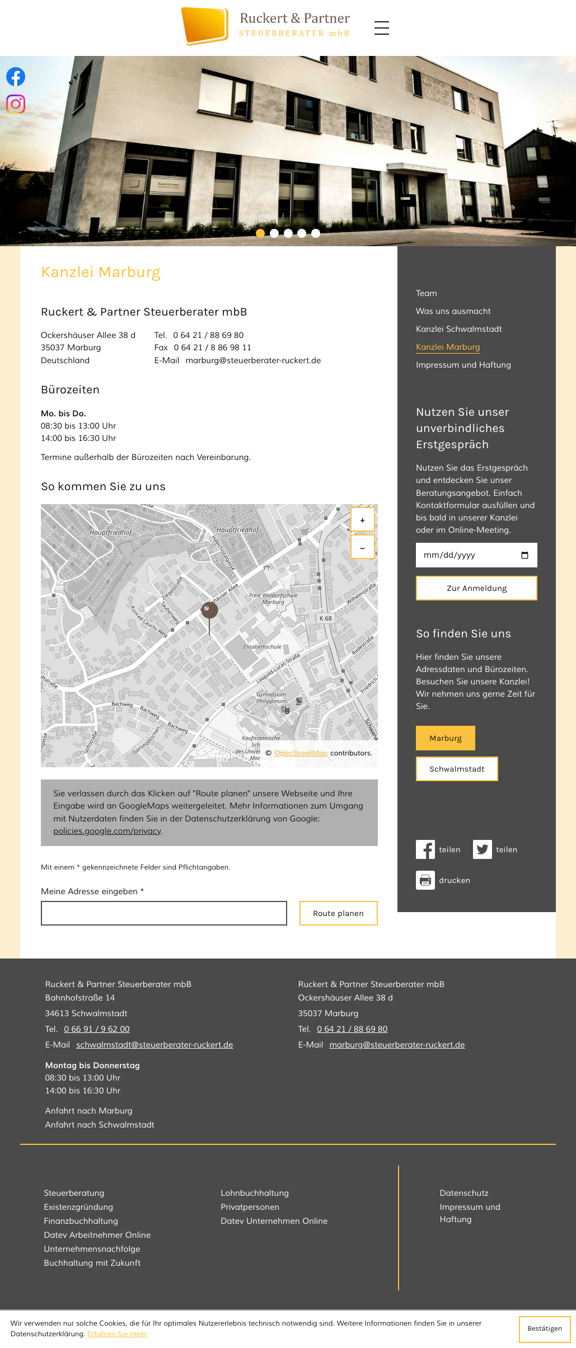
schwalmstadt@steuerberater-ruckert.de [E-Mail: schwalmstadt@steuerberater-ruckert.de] (154, 1045)
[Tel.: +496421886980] (209, 336)
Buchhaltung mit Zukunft (92, 1263)
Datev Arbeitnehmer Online (97, 1235)
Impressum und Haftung (463, 365)
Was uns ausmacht (453, 311)
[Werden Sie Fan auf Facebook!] (15, 76)
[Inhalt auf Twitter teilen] (498, 849)
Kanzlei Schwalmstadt (459, 329)
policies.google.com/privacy (107, 831)
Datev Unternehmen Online (274, 1221)
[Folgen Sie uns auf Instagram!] (15, 104)
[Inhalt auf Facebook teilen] (441, 849)
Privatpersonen (250, 1207)
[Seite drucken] (446, 880)
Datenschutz (463, 1193)
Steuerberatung (74, 1193)
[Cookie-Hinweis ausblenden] (545, 1329)
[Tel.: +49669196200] (96, 1029)
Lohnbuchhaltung (255, 1193)
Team (426, 293)
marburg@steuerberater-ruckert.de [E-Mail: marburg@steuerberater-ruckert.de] (253, 360)
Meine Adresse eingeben (92, 891)
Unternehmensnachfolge (92, 1249)
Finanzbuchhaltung (81, 1221)
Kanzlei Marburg (448, 347)
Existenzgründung (78, 1207)
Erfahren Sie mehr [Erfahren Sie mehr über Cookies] (117, 1334)
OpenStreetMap (300, 753)
